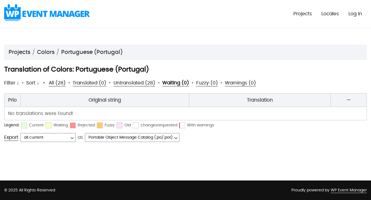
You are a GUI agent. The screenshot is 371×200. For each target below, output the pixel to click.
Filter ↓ (11, 83)
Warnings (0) (240, 83)
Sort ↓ (32, 83)
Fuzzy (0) (207, 83)
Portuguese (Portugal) (92, 52)
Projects (302, 13)
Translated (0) (89, 83)
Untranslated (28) (134, 83)
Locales (330, 13)
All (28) (57, 83)
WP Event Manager (349, 190)
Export (11, 137)
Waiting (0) (175, 83)
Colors (46, 52)
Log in (355, 13)
